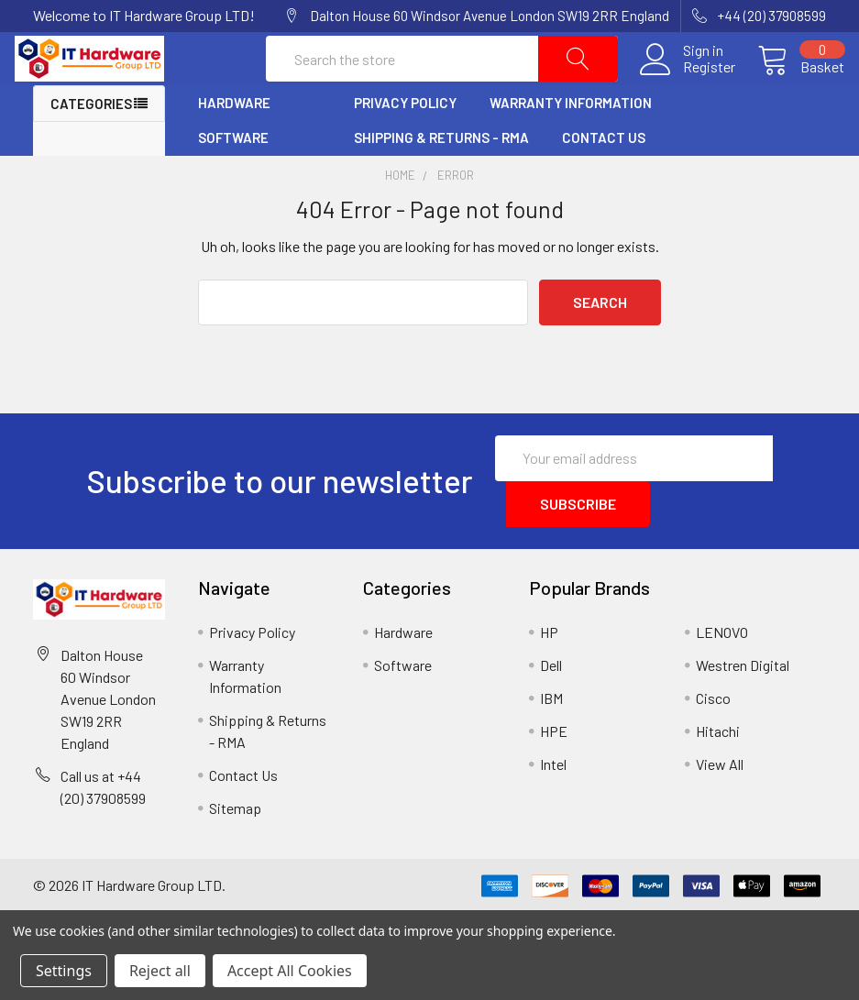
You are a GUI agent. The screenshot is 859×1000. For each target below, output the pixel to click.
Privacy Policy (405, 140)
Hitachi (718, 767)
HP (549, 668)
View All (719, 800)
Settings (64, 971)
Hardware (234, 140)
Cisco (713, 734)
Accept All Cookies (289, 971)
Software (233, 175)
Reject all (160, 971)
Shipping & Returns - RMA (441, 175)
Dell (551, 701)
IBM (551, 734)
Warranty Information (571, 140)
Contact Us (603, 175)
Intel (553, 800)
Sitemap (235, 844)
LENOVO (722, 668)
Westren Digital (742, 701)
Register (691, 86)
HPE (553, 767)
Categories (91, 141)
